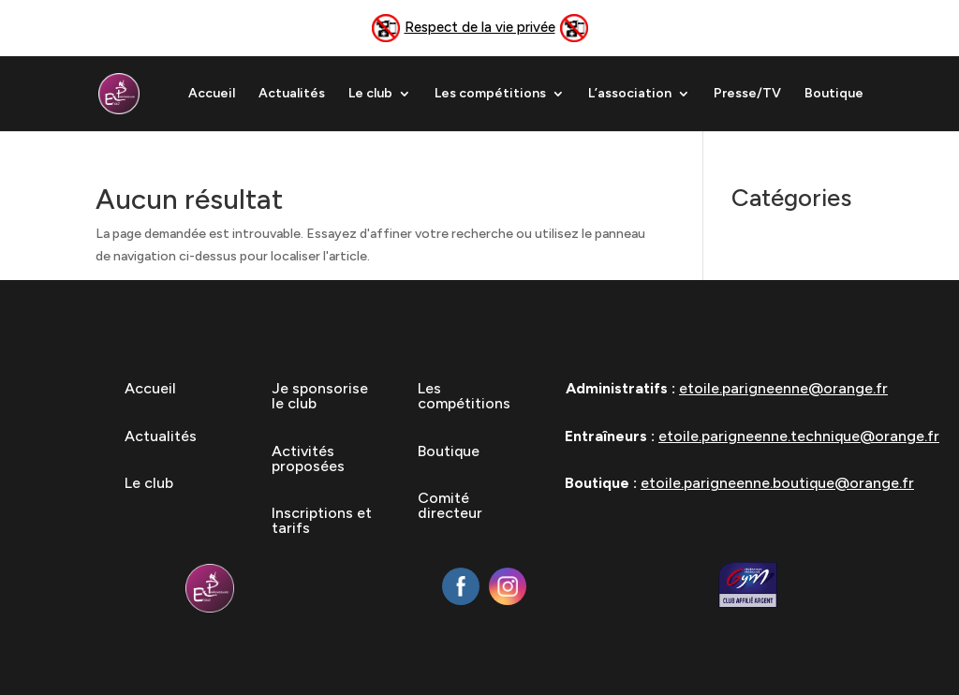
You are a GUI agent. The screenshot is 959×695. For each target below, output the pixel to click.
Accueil (211, 94)
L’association (629, 94)
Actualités (291, 94)
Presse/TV (747, 94)
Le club (370, 94)
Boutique (833, 94)
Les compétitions (490, 94)
